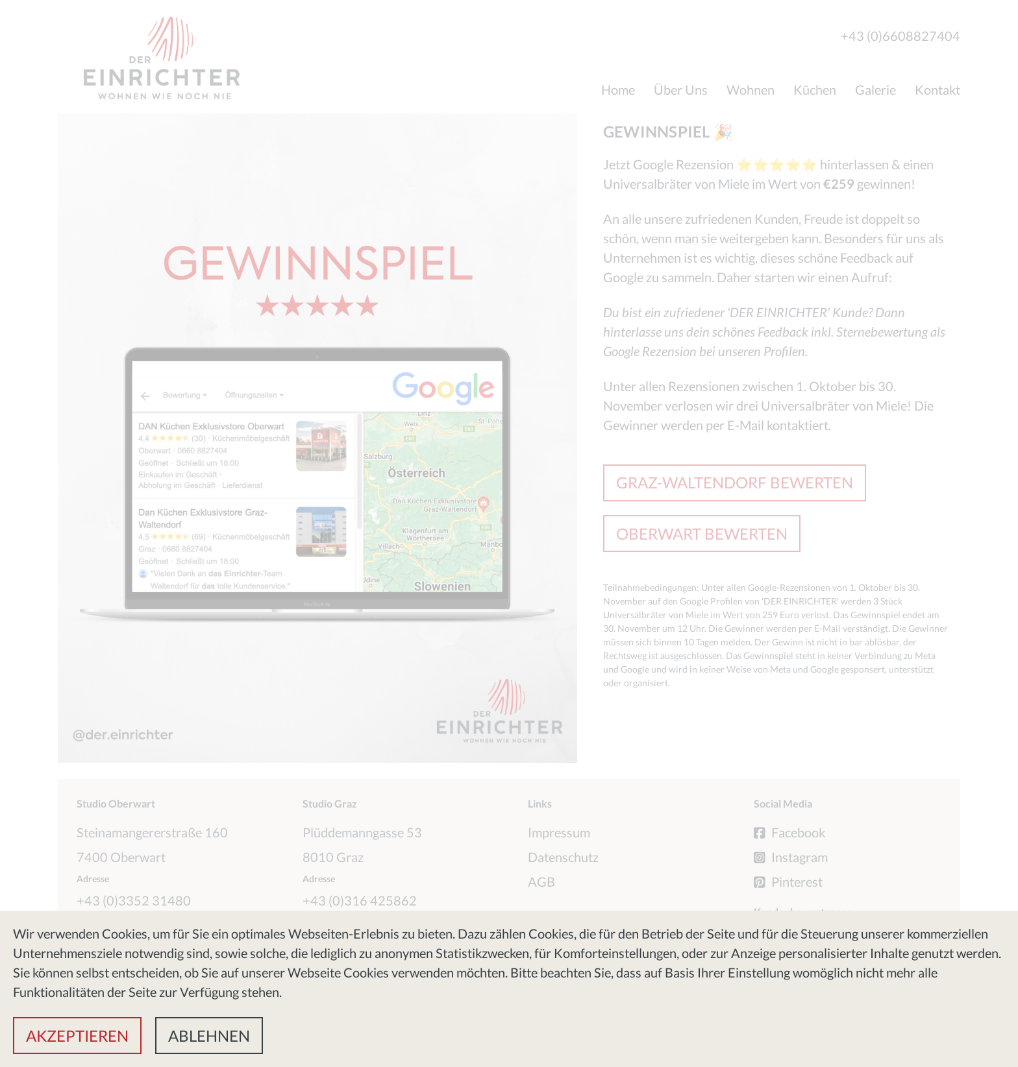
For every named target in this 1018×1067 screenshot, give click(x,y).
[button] (77, 1035)
